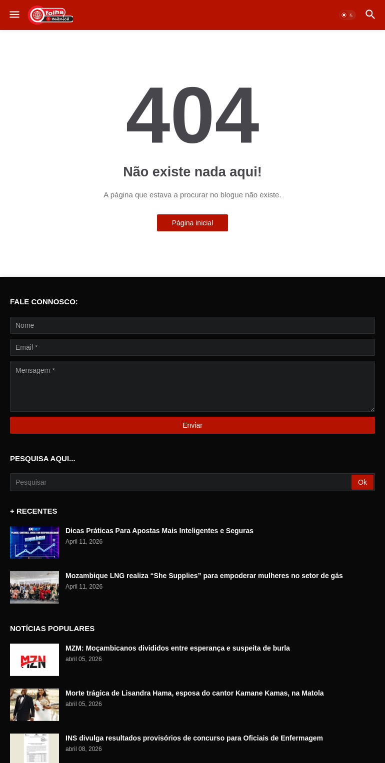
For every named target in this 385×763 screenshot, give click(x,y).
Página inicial (193, 223)
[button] (14, 14)
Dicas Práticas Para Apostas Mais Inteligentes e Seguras (160, 531)
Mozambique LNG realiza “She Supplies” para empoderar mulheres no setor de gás (204, 576)
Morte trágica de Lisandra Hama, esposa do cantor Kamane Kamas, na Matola (195, 693)
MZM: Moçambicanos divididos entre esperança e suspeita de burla (178, 648)
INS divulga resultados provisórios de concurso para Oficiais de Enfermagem (194, 738)
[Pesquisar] (182, 482)
